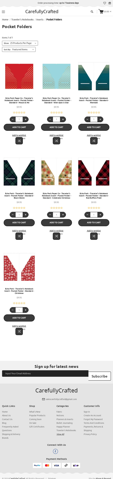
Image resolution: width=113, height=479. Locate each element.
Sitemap (52, 470)
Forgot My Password (93, 411)
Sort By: (7, 49)
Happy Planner (63, 419)
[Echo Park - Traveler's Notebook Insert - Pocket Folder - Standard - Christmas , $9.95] (19, 266)
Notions (60, 407)
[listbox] (24, 49)
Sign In (87, 404)
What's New (34, 404)
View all (60, 426)
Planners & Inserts (64, 411)
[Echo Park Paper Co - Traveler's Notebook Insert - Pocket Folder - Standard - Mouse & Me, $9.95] (19, 78)
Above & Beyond (103, 470)
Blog (4, 415)
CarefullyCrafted (17, 470)
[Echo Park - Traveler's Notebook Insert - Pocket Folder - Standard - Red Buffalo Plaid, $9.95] (93, 172)
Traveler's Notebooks (66, 422)
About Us (6, 407)
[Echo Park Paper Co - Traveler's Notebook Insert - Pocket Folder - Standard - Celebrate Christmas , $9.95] (56, 172)
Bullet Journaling (64, 415)
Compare (19, 137)
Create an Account (92, 407)
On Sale (32, 415)
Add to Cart (19, 126)
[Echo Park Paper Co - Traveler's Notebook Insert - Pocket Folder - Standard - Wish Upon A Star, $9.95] (56, 78)
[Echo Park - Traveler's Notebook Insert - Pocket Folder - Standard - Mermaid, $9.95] (93, 78)
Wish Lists (105, 3)
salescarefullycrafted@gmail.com (61, 391)
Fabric (59, 404)
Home (5, 404)
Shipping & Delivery (11, 426)
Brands (5, 430)
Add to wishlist (19, 134)
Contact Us (7, 411)
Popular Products (37, 407)
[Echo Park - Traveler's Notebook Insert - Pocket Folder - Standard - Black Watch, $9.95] (19, 172)
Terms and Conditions (94, 415)
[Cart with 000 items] (105, 11)
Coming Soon (35, 411)
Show (6, 43)
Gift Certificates (110, 3)
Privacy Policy (90, 426)
